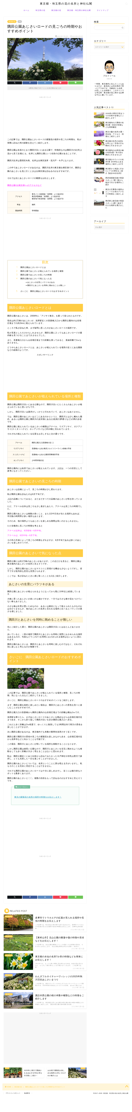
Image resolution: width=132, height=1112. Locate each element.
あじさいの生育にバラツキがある (41, 282)
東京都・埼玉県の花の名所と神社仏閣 (66, 3)
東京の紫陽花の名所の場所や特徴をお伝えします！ (38, 797)
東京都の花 (56, 10)
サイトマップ (103, 10)
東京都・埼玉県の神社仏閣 (79, 10)
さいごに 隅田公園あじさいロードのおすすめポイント (44, 291)
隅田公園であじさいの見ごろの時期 (36, 275)
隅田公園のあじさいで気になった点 (36, 278)
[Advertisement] (45, 116)
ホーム (26, 10)
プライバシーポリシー (13, 1093)
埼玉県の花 (40, 10)
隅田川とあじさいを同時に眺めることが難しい (46, 285)
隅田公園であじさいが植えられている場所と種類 (41, 271)
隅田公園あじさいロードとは (33, 267)
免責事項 (27, 1093)
